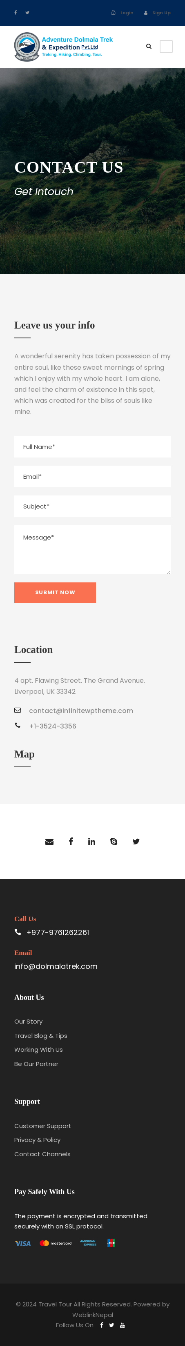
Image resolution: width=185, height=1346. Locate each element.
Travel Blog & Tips (40, 1035)
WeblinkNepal (92, 1314)
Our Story (28, 1021)
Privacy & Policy (37, 1139)
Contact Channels (42, 1154)
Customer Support (42, 1126)
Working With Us (38, 1049)
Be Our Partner (36, 1063)
